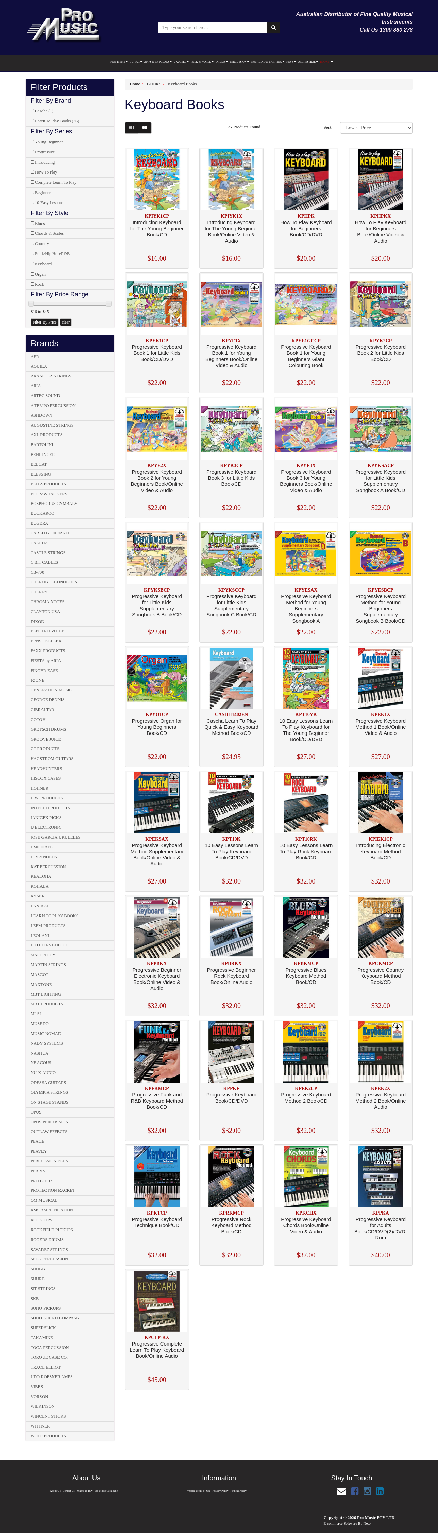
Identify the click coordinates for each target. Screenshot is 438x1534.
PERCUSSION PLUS (49, 1161)
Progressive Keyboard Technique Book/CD (157, 1222)
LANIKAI (39, 906)
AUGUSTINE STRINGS (52, 425)
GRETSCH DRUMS (48, 729)
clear (66, 322)
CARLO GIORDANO (50, 533)
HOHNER (39, 788)
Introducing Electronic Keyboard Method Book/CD (380, 851)
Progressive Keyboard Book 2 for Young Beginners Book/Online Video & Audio (157, 481)
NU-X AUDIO (43, 1072)
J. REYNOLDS (44, 857)
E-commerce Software (340, 1523)
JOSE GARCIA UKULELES (56, 837)
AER (35, 356)
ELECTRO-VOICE (47, 631)
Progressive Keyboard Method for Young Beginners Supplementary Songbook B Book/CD (381, 608)
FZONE (37, 680)
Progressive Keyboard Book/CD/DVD (231, 1098)
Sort (327, 127)
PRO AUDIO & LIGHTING (267, 61)
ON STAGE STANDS (49, 1102)
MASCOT (39, 974)
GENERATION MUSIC (51, 690)
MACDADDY (43, 955)
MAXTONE (41, 984)
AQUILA (39, 366)
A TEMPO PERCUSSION (53, 405)
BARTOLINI (42, 444)
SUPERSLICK (43, 1327)
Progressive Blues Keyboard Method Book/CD (305, 976)
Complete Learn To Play (56, 182)
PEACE (37, 1141)
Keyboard (43, 264)
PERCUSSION (239, 61)
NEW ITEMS (119, 61)
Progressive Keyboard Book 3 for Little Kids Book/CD (231, 478)
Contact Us (68, 1490)
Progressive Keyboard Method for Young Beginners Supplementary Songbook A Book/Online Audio (306, 611)
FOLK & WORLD (202, 61)
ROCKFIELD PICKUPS (52, 1229)
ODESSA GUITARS (48, 1082)
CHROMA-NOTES (47, 601)
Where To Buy (85, 1490)
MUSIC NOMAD (46, 1033)
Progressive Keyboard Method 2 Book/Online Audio (380, 1101)
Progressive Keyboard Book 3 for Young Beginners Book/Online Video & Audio (306, 481)
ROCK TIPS (41, 1220)
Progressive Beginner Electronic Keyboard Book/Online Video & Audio (156, 979)
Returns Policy (239, 1490)
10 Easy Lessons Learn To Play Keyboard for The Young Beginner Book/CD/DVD (306, 730)
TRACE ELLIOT (46, 1367)
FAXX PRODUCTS (48, 650)
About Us (54, 1490)
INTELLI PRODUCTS (50, 808)
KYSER (38, 896)
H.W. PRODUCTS (47, 798)
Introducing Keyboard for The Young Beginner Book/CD (157, 228)
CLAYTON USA (45, 611)
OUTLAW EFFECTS (49, 1131)
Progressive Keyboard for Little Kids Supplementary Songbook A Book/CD (381, 481)
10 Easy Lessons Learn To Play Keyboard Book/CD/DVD (231, 851)
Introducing (45, 162)
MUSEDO (40, 1023)
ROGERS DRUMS (47, 1239)
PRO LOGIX (42, 1180)
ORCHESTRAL (308, 61)
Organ (40, 274)
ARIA (36, 385)
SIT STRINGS (43, 1288)
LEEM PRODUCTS (48, 925)
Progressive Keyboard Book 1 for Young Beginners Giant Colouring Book (306, 356)
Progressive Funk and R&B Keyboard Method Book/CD (157, 1101)
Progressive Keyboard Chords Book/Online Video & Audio (306, 1225)
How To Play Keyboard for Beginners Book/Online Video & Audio (380, 231)
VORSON (39, 1396)
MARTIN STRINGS (48, 964)
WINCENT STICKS (48, 1416)
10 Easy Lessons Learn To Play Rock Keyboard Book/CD (306, 851)
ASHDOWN (41, 415)
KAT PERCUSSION (48, 866)
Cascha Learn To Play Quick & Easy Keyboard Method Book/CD (231, 727)
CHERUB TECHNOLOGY (54, 582)
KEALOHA (41, 876)
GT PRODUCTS (45, 748)
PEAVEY (39, 1151)
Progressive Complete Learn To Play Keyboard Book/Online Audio (157, 1350)
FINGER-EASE (44, 670)
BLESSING (41, 474)
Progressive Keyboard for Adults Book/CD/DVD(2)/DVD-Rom (380, 1228)
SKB (35, 1298)
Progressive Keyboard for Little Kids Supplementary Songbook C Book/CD (231, 605)
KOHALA (40, 886)
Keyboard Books (182, 84)
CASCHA (39, 543)
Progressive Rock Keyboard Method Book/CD (231, 1225)
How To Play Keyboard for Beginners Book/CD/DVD (306, 228)
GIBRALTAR (42, 709)
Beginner (43, 192)
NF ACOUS (41, 1062)
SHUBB (38, 1269)
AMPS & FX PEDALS (158, 61)
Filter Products (59, 87)
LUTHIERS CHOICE (49, 945)
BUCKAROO (42, 513)
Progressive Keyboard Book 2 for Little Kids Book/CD (381, 353)
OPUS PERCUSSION (50, 1122)
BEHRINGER (43, 454)
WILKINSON (43, 1406)
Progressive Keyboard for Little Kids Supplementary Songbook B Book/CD (157, 605)
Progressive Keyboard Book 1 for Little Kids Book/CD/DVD (157, 353)
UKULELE (181, 61)
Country (42, 243)
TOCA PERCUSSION (50, 1347)
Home (135, 84)
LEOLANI (40, 935)
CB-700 (37, 572)
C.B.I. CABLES (44, 562)
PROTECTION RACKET (53, 1190)
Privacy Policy (220, 1490)
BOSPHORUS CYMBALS (54, 503)
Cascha (44, 111)
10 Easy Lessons (49, 202)
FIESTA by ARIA (46, 660)
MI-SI (36, 1013)
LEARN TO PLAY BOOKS (55, 915)
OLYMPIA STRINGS (49, 1092)
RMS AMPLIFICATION (52, 1210)
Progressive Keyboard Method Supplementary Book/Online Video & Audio (157, 854)
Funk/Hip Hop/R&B (52, 253)
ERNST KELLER (46, 641)
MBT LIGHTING (46, 994)
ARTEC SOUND (45, 395)
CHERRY (39, 592)
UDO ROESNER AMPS (52, 1376)
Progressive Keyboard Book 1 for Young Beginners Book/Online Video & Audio (231, 356)
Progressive (45, 152)
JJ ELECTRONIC (46, 827)
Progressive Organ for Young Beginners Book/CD (157, 727)
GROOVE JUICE (46, 739)
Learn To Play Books (57, 121)
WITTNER (40, 1426)
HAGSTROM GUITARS (52, 758)
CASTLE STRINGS (48, 552)
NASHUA (39, 1053)
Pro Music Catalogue (107, 1490)
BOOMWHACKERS (49, 494)
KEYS (291, 61)
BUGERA (39, 523)
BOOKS (326, 61)
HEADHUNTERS (46, 768)
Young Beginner (49, 141)
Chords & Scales (49, 233)
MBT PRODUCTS (47, 1004)
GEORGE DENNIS (48, 699)
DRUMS (222, 61)
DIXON (37, 621)
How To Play (46, 172)
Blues (40, 223)
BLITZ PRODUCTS (48, 484)
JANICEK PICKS (46, 817)
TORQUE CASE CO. (49, 1357)
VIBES (37, 1386)
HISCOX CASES (46, 778)
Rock (39, 284)
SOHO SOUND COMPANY (55, 1318)
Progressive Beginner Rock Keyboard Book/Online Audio (231, 976)
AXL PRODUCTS (47, 434)
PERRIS (38, 1171)
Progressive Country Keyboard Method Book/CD (380, 976)
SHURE (38, 1278)
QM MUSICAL (44, 1200)
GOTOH (38, 719)
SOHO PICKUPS (46, 1308)
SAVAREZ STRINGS (49, 1249)
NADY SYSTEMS (47, 1043)
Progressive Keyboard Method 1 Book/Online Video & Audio (380, 727)
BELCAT (39, 464)
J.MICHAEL (42, 847)
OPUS (36, 1112)
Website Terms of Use (198, 1490)
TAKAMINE (42, 1337)
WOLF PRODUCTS (48, 1436)
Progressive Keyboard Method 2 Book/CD (306, 1098)
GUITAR (136, 61)
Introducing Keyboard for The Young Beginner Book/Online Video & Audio (231, 231)
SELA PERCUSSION (49, 1259)
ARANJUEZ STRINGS (51, 376)
